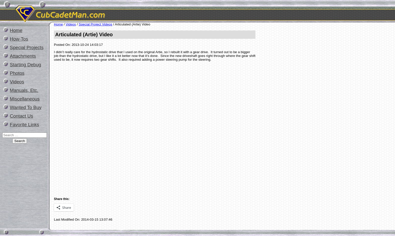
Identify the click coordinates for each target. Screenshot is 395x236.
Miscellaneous (25, 99)
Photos (17, 73)
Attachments (23, 56)
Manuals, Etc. (24, 90)
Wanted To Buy (25, 107)
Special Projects (27, 47)
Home (16, 30)
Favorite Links (24, 124)
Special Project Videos (95, 24)
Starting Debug (25, 64)
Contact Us (21, 116)
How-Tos (19, 39)
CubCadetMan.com (107, 11)
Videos (17, 81)
